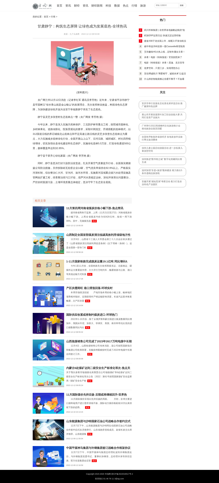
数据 (117, 5)
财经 (77, 5)
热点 (125, 5)
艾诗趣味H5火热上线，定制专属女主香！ (164, 52)
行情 (134, 5)
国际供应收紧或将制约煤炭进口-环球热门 (91, 314)
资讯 (68, 5)
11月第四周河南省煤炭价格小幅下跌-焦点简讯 (94, 208)
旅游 (143, 5)
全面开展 (43, 190)
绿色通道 (57, 190)
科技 (108, 5)
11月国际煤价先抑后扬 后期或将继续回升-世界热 (96, 394)
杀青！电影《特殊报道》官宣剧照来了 (163, 57)
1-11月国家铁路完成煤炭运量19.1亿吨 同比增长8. (97, 261)
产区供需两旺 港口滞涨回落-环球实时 (89, 288)
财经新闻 (97, 5)
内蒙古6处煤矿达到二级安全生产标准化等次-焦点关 (98, 368)
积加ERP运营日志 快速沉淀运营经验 (162, 35)
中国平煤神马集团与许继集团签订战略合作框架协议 (98, 447)
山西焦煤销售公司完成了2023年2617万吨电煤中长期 (99, 341)
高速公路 (50, 190)
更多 (94, 221)
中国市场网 (42, 6)
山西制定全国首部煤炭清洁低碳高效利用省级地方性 (98, 234)
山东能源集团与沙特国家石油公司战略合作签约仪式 (98, 421)
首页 (59, 5)
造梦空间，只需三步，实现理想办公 (162, 68)
